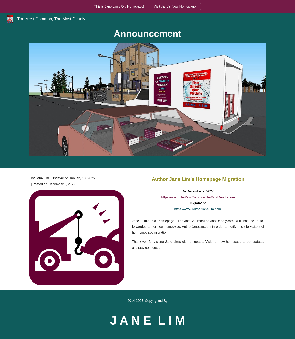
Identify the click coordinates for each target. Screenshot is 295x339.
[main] (147, 34)
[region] (147, 6)
